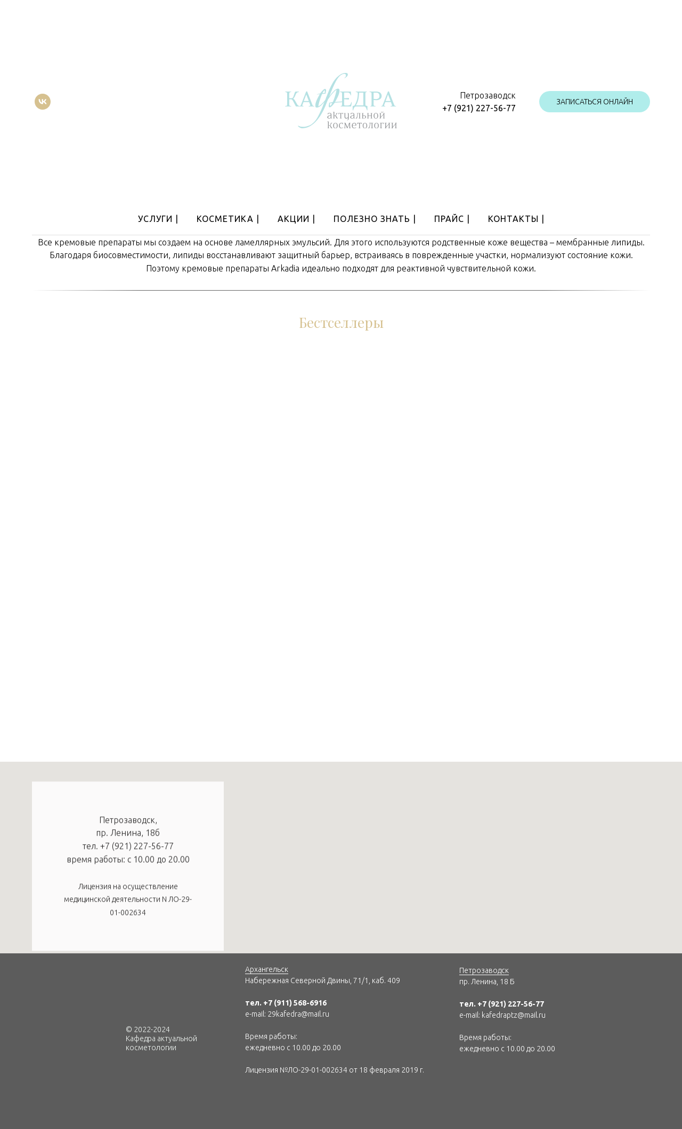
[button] (594, 101)
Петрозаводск (484, 970)
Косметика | (228, 219)
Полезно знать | (375, 219)
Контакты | (516, 219)
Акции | (296, 219)
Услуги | (158, 219)
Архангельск (266, 969)
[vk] (43, 102)
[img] (254, 1097)
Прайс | (452, 219)
